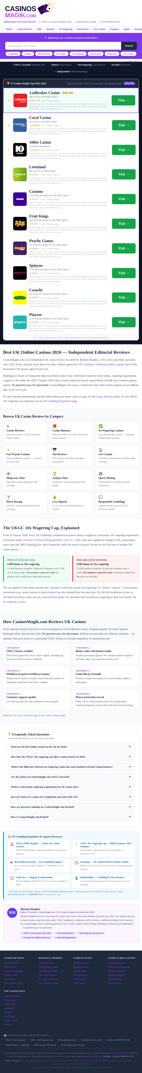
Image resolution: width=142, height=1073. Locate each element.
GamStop (107, 1056)
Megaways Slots (81, 967)
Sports (127, 29)
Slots (39, 29)
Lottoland (8, 1008)
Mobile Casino (11, 975)
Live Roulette (79, 979)
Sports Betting (114, 979)
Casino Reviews (24, 29)
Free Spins (61, 54)
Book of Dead (44, 54)
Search (129, 45)
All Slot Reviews (81, 963)
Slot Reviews (10, 967)
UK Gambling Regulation (57, 401)
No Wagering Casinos (49, 967)
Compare (114, 29)
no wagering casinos (14, 601)
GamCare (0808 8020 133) (118, 1040)
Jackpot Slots (79, 971)
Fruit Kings (9, 1016)
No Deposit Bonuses (48, 979)
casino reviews (52, 715)
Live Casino (99, 29)
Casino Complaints (117, 971)
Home (9, 29)
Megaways (112, 54)
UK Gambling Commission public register (101, 364)
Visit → (123, 100)
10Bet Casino (10, 1004)
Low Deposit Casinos (49, 983)
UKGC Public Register (15, 1040)
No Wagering (65, 29)
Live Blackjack (80, 975)
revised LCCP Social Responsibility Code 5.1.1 (48, 540)
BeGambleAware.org (16, 894)
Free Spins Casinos (47, 975)
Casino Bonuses (104, 396)
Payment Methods (116, 975)
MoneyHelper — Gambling (17, 1045)
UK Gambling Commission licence (60, 891)
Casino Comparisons (13, 971)
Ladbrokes (13, 54)
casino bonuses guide (52, 597)
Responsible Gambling (118, 967)
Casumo (28, 54)
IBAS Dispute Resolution (45, 1045)
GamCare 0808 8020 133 (123, 1056)
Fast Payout (83, 29)
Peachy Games (11, 1020)
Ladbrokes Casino (12, 996)
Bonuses (50, 29)
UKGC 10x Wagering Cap (41, 1040)
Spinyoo (8, 1024)
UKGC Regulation (117, 963)
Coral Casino (10, 1000)
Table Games (79, 983)
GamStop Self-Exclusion (91, 1040)
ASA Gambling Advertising (73, 1045)
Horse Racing (114, 983)
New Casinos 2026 (12, 983)
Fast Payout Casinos (48, 971)
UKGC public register (72, 923)
